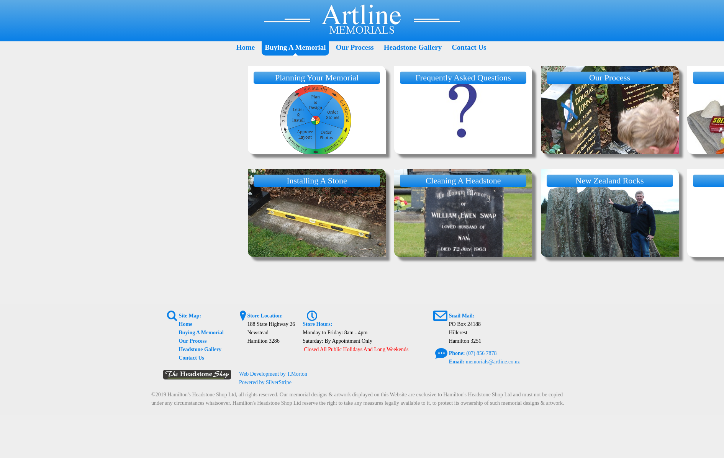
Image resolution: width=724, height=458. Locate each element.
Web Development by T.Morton (273, 374)
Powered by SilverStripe (265, 382)
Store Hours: (317, 324)
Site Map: (190, 316)
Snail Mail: (462, 316)
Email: (456, 362)
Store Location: (265, 316)
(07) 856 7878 (481, 353)
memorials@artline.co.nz (493, 362)
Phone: (457, 353)
